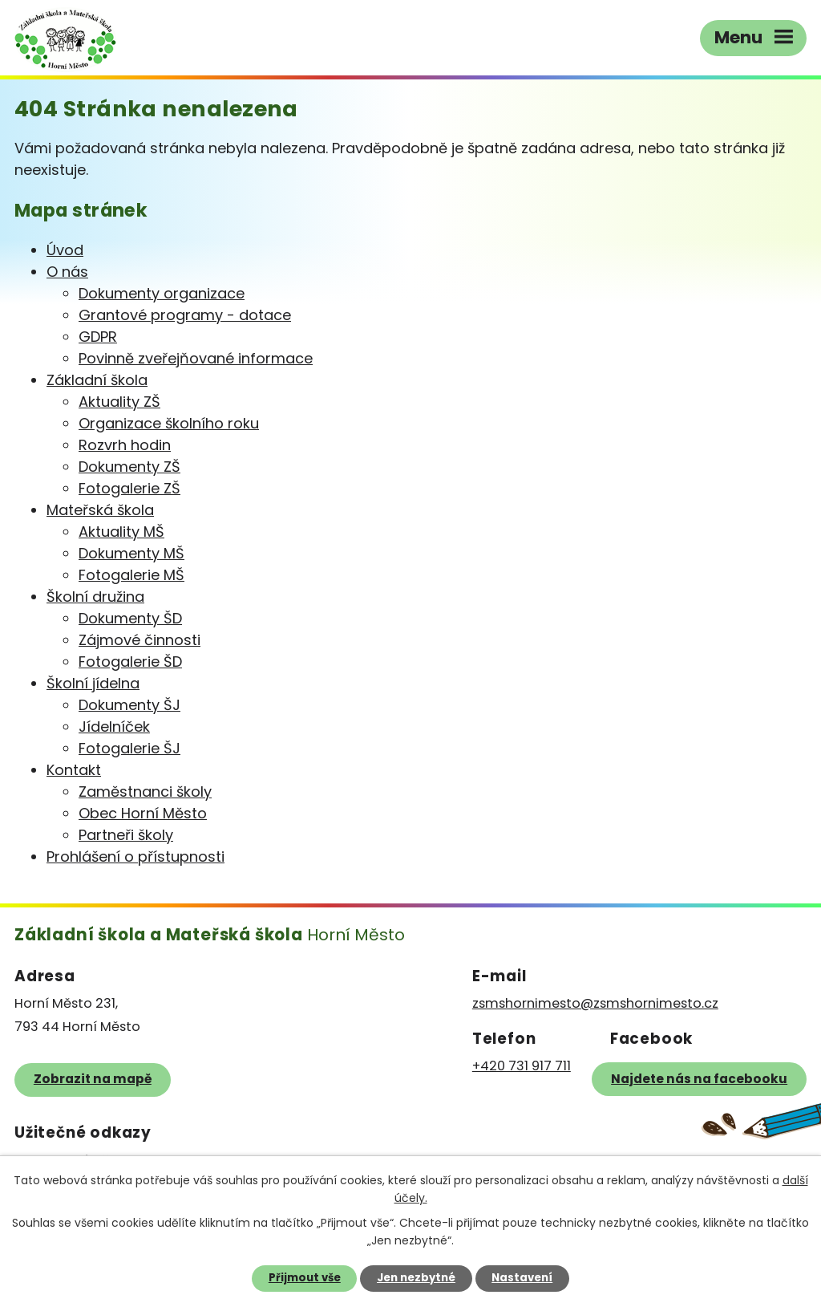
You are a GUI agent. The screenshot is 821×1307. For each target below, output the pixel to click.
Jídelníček (114, 726)
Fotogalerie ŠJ (129, 748)
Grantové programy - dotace (185, 315)
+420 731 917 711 (521, 1066)
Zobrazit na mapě (93, 1078)
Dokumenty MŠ (131, 553)
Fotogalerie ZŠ (129, 488)
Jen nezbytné (416, 1277)
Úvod (65, 250)
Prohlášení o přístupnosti (135, 856)
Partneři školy (126, 835)
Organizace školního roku (169, 423)
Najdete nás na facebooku (699, 1078)
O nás (67, 272)
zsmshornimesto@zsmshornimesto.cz (595, 1003)
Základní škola (97, 380)
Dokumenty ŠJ (129, 705)
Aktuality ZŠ (119, 402)
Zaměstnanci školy (145, 791)
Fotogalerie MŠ (131, 575)
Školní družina (95, 597)
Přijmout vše (305, 1277)
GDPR (98, 337)
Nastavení (521, 1277)
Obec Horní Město (143, 813)
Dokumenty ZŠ (129, 467)
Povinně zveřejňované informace (196, 358)
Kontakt (74, 770)
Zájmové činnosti (139, 640)
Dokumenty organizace (162, 293)
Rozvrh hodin (125, 445)
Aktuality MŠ (121, 532)
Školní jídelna (93, 683)
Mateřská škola (100, 510)
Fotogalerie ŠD (130, 661)
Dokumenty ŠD (130, 618)
